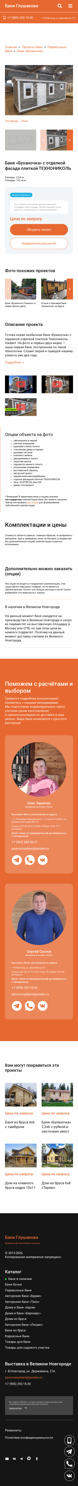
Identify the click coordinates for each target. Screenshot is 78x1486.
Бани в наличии (20, 1279)
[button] (70, 140)
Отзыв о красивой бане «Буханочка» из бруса (53, 305)
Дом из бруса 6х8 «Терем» (56, 1185)
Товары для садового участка (27, 1348)
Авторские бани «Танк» (22, 1302)
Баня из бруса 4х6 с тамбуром (20, 1124)
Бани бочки (13, 1284)
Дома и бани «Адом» (20, 1307)
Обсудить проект (39, 230)
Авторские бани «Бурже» (23, 1296)
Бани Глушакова (21, 5)
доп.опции (32, 502)
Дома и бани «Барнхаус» (23, 1313)
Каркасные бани (17, 1336)
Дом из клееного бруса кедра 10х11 (20, 1185)
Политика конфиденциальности (29, 1438)
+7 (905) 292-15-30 (20, 18)
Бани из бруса (15, 1330)
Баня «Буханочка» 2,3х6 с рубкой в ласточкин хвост (56, 1126)
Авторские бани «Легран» (24, 1325)
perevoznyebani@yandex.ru (30, 848)
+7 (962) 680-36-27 (24, 842)
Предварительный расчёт (39, 243)
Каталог (13, 1271)
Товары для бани (17, 1342)
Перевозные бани (18, 1290)
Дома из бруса (15, 1319)
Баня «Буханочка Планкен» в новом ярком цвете (20, 305)
